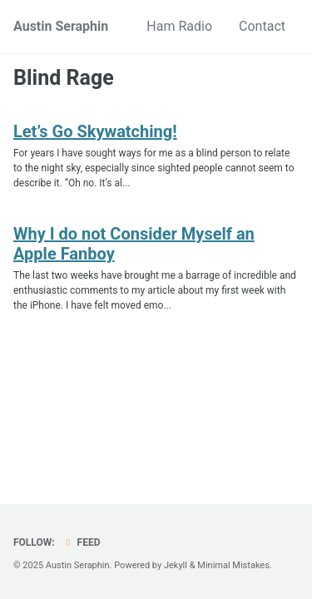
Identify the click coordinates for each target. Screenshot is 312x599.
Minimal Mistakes (233, 565)
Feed (81, 542)
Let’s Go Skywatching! (95, 131)
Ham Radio (179, 26)
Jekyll (175, 565)
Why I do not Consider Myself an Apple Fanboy (134, 244)
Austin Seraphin (60, 26)
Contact (262, 26)
